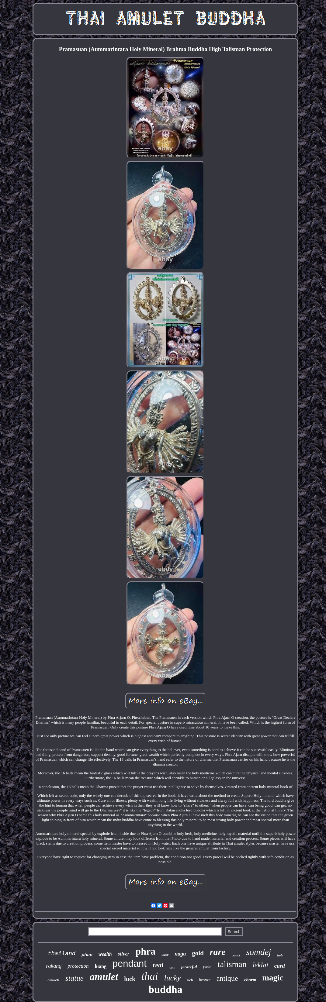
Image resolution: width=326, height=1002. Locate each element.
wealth (105, 954)
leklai (260, 965)
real (158, 965)
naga (180, 954)
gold (198, 953)
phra (145, 951)
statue (74, 978)
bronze (204, 980)
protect (236, 955)
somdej (258, 952)
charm (250, 979)
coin (172, 967)
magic (272, 977)
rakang (53, 966)
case (164, 954)
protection (78, 966)
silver (124, 954)
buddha (165, 989)
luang (100, 966)
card (279, 965)
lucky (172, 977)
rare (218, 952)
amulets (53, 980)
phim (87, 954)
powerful (189, 966)
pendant (130, 963)
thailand (61, 953)
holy (280, 955)
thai (149, 976)
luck (129, 979)
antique (227, 978)
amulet (104, 976)
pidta (207, 967)
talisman (232, 964)
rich (190, 980)
